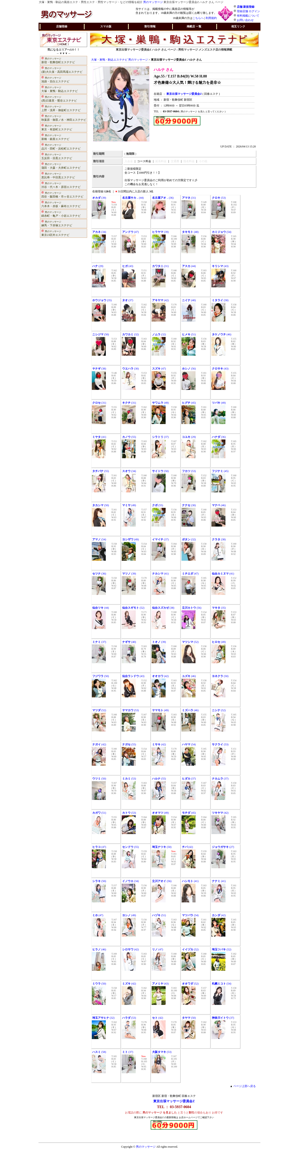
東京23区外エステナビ (55, 233)
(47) (130, 232)
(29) (97, 266)
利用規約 (211, 18)
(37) (127, 300)
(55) (129, 437)
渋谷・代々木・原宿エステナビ (61, 185)
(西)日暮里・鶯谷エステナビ (59, 98)
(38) (99, 368)
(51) (189, 334)
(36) (219, 437)
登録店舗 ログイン (248, 11)
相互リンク (238, 26)
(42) (160, 300)
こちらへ (198, 18)
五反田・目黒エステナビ (56, 156)
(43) (127, 266)
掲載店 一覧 (194, 26)
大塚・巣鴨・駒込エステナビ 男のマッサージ (119, 59)
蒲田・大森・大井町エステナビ (61, 165)
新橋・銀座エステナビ (55, 137)
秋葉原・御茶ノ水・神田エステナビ (63, 117)
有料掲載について (248, 15)
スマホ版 (105, 26)
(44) (189, 266)
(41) (99, 437)
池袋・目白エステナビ (55, 79)
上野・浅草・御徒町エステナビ (61, 108)
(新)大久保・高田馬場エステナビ (61, 69)
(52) (133, 607)
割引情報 (150, 26)
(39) (99, 197)
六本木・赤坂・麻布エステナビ (61, 204)
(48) (190, 232)
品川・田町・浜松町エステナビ (61, 146)
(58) (220, 300)
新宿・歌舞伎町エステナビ (58, 60)
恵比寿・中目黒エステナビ (58, 175)
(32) (130, 334)
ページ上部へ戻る (244, 1086)
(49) (160, 402)
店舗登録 (61, 26)
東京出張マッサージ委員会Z (174, 1101)
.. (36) (163, 197)
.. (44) (133, 197)
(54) (221, 232)
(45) (189, 402)
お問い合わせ (245, 20)
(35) (102, 300)
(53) (219, 197)
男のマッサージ (153, 2)
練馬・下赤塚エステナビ (56, 223)
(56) (189, 368)
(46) (221, 334)
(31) (189, 197)
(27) (223, 847)
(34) (99, 232)
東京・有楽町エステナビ (56, 127)
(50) (100, 334)
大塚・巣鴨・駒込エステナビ (59, 89)
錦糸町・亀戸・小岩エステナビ (61, 213)
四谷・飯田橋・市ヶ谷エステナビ (62, 194)
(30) (130, 368)
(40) (189, 300)
